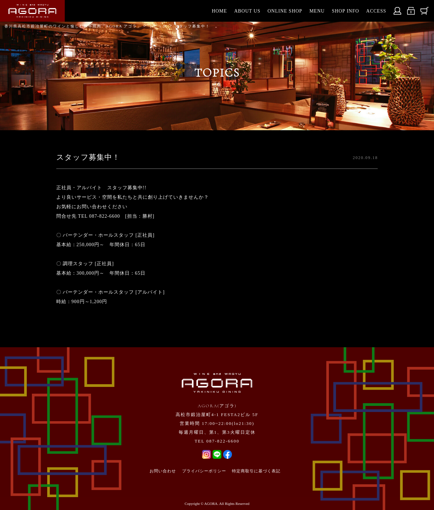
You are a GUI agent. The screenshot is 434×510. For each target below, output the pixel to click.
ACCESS (376, 11)
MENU (316, 11)
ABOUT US (247, 11)
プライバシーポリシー (204, 471)
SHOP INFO (345, 11)
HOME (219, 11)
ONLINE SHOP (285, 11)
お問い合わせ (163, 471)
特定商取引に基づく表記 (256, 471)
